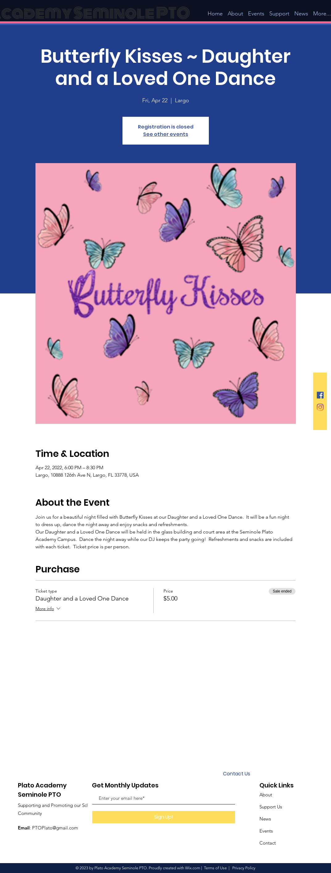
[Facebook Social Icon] (320, 395)
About (265, 795)
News (265, 819)
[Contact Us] (237, 774)
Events (266, 831)
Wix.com (192, 868)
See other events (165, 134)
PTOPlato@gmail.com (55, 828)
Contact (267, 843)
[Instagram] (320, 407)
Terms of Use (215, 868)
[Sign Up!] (163, 817)
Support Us (270, 807)
